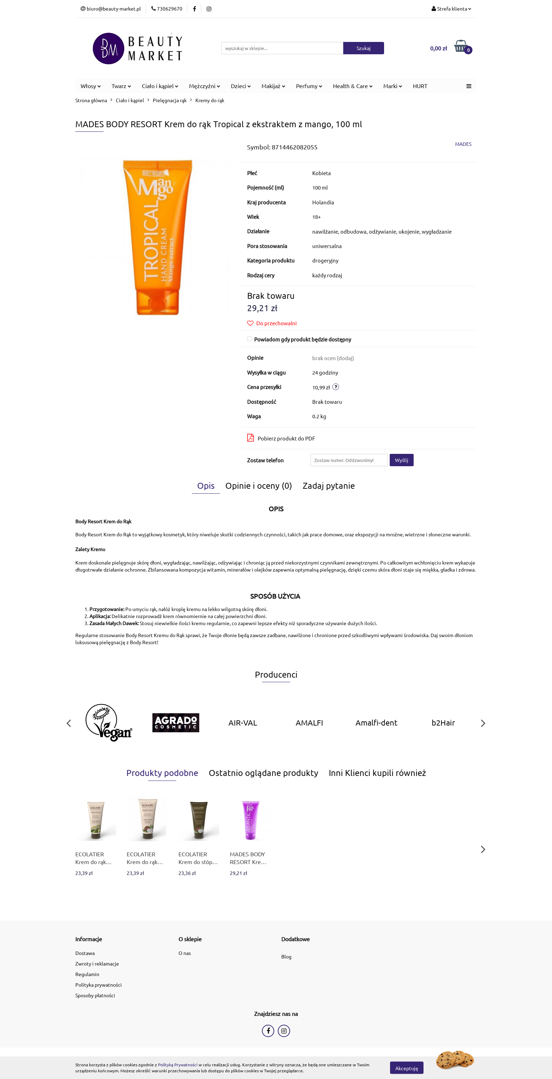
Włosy (91, 85)
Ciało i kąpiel (160, 85)
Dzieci (241, 85)
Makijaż (274, 85)
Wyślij (401, 460)
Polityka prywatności (98, 984)
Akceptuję (406, 1068)
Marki (392, 85)
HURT (420, 85)
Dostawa (85, 953)
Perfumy (309, 85)
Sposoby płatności (95, 995)
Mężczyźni (204, 85)
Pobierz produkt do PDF (281, 438)
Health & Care (353, 85)
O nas (184, 953)
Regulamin (87, 974)
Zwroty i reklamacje (97, 963)
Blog (286, 956)
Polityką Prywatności (177, 1064)
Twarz (121, 85)
